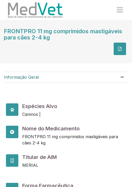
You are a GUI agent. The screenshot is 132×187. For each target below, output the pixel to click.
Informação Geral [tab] (21, 77)
